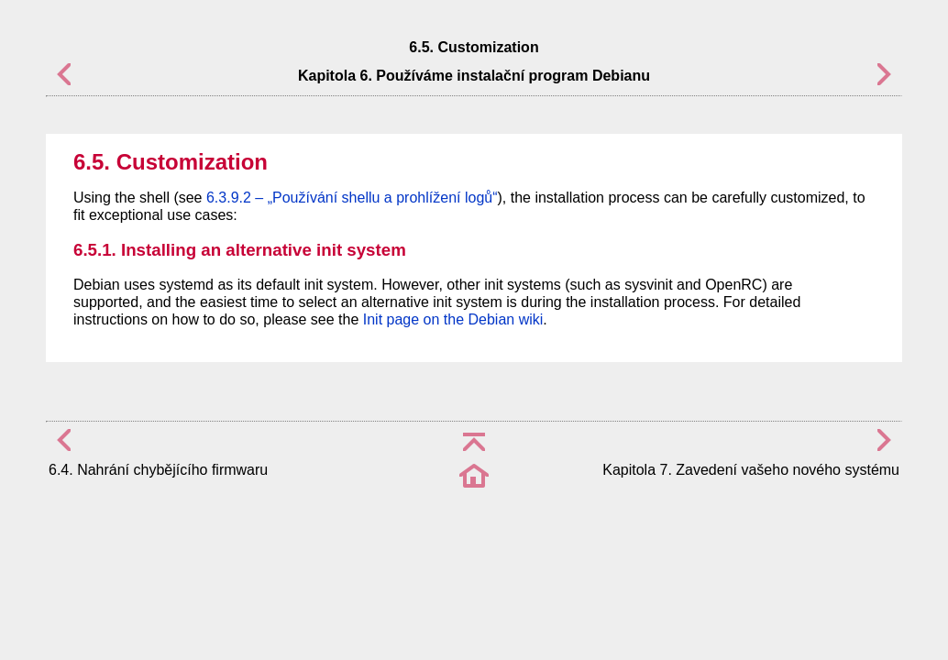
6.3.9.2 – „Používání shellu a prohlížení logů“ (352, 197)
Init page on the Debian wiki (453, 319)
